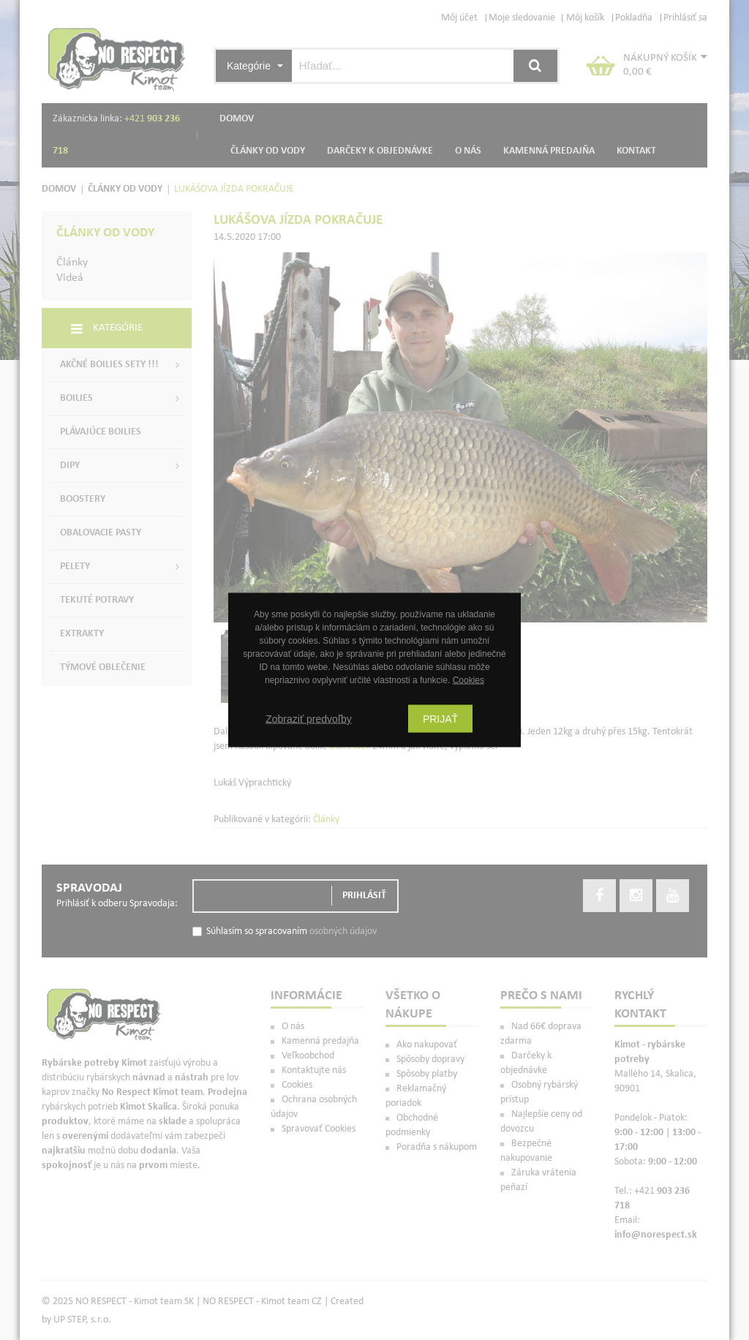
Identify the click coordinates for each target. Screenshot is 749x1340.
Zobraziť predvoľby (309, 719)
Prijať (440, 719)
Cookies (468, 680)
